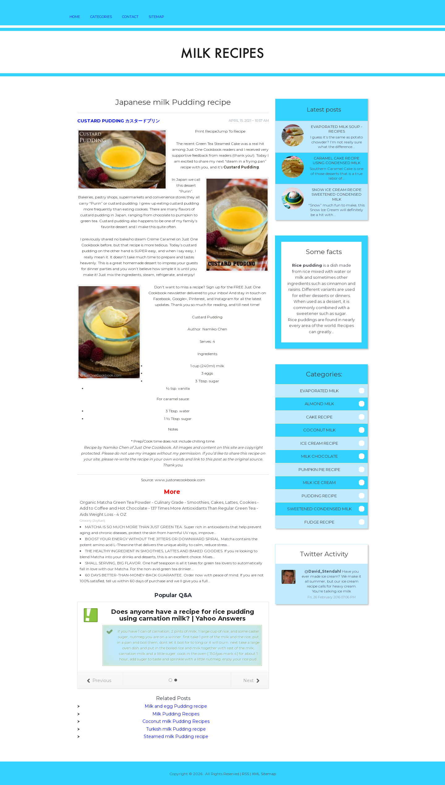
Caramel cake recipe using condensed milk (336, 160)
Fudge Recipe (319, 522)
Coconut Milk (319, 429)
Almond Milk (319, 403)
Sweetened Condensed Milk (319, 508)
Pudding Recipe (319, 495)
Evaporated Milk (319, 390)
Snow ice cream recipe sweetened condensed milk (337, 194)
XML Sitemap (264, 773)
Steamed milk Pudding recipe (176, 736)
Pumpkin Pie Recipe (319, 469)
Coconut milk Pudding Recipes (176, 721)
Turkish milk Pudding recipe (176, 729)
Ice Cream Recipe (319, 443)
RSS (245, 773)
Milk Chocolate (319, 456)
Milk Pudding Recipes (175, 714)
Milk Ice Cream (319, 482)
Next (251, 680)
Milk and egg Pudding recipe (176, 706)
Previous (99, 680)
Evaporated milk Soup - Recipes (336, 129)
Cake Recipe (319, 416)
